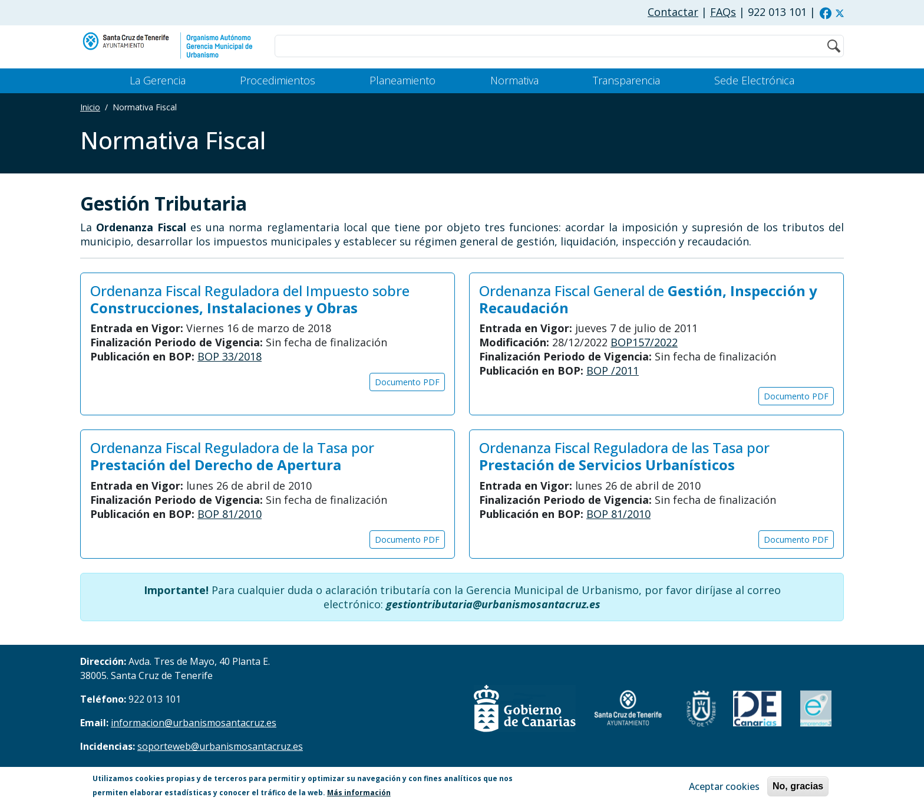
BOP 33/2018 (229, 356)
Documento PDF (407, 382)
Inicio (90, 107)
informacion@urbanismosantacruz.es (193, 722)
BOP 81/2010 (229, 514)
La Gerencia (158, 80)
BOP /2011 (612, 370)
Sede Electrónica (754, 80)
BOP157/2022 (644, 342)
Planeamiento (402, 80)
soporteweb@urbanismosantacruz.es (220, 746)
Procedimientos (277, 80)
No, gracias (798, 786)
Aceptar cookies (724, 786)
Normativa (514, 80)
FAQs (723, 12)
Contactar (673, 12)
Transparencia (626, 80)
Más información (359, 793)
